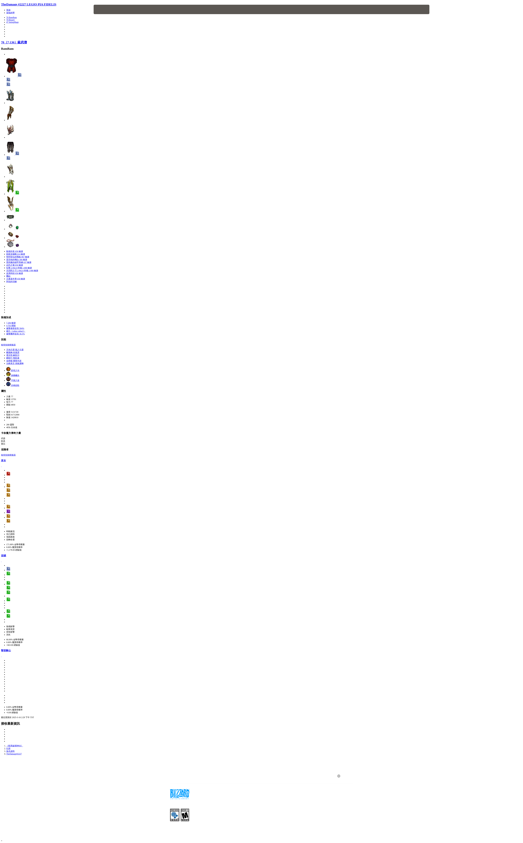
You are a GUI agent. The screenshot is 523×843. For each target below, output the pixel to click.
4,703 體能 (11, 326)
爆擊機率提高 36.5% (15, 334)
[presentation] (103, 9)
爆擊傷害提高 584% (15, 328)
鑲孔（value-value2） (15, 331)
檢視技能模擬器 (8, 345)
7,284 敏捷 (11, 323)
